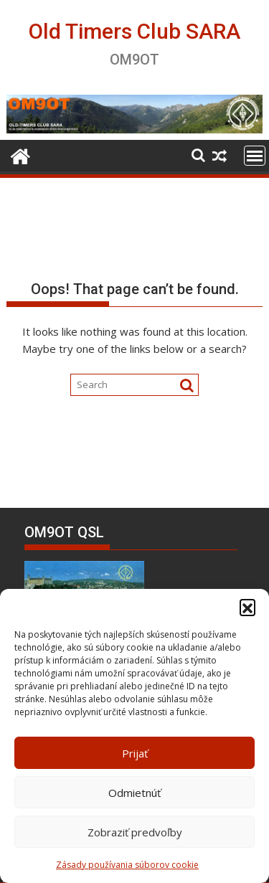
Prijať (135, 753)
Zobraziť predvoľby (135, 832)
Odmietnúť (134, 792)
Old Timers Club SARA (134, 31)
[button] (247, 607)
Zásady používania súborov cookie (127, 865)
